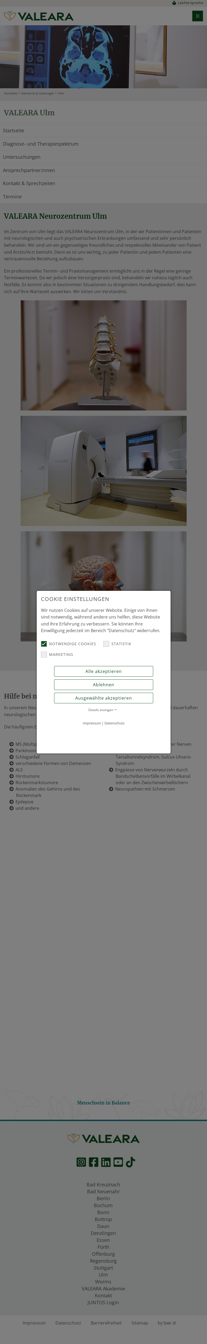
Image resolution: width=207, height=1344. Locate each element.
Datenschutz (114, 723)
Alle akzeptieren (103, 671)
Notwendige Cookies (68, 644)
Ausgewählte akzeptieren (103, 698)
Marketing (57, 654)
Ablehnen (103, 685)
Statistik (117, 644)
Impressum (92, 723)
